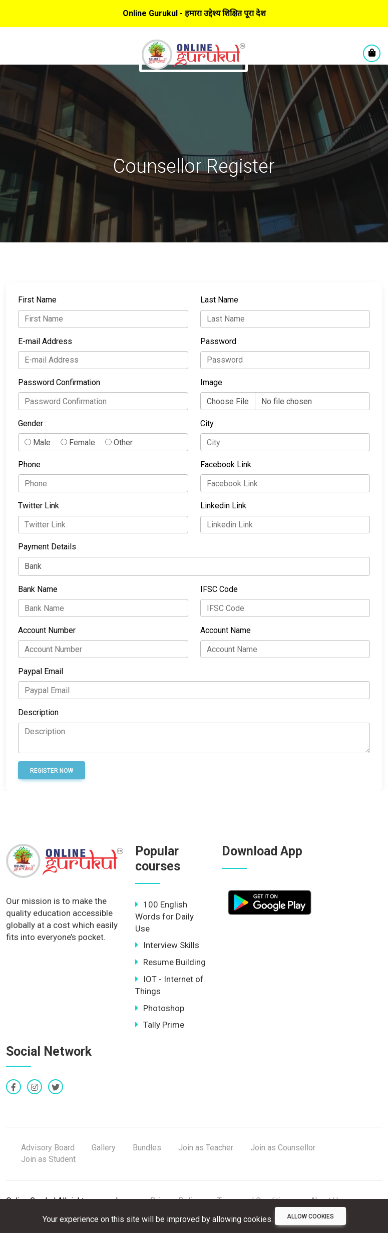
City (207, 423)
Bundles (147, 1147)
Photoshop (159, 1008)
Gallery (104, 1147)
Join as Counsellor (282, 1147)
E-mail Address (45, 341)
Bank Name (38, 589)
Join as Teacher (205, 1147)
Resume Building (170, 962)
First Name (37, 299)
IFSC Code (219, 589)
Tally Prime (159, 1025)
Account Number (47, 630)
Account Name (225, 630)
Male (38, 442)
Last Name (219, 299)
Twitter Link (38, 505)
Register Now (51, 770)
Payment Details (47, 546)
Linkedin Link (223, 505)
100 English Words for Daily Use (164, 916)
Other (119, 442)
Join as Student (48, 1159)
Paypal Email (40, 671)
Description (38, 712)
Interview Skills (167, 945)
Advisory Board (48, 1147)
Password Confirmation (59, 382)
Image (211, 382)
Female (78, 442)
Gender (30, 423)
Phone (29, 464)
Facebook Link (225, 464)
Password (218, 341)
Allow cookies (310, 1216)
